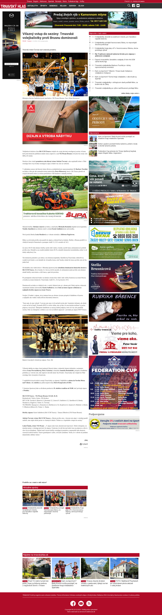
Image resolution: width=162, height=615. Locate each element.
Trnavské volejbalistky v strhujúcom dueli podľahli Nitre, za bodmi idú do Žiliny (116, 83)
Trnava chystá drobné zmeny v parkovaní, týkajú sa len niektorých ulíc (94, 583)
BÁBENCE (53, 6)
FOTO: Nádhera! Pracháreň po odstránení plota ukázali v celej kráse (124, 583)
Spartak (51, 1)
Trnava (29, 1)
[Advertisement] (41, 464)
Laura (142, 1)
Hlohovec (43, 1)
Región (35, 1)
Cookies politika (134, 595)
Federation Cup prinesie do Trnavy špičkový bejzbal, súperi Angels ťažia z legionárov (117, 152)
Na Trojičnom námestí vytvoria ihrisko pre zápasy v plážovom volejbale (115, 55)
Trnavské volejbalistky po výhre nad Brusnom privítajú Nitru (116, 88)
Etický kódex (92, 595)
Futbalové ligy (73, 1)
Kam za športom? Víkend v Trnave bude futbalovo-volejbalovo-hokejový (114, 72)
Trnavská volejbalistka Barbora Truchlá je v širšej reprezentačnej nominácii (113, 66)
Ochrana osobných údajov (78, 595)
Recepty (58, 1)
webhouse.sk (90, 612)
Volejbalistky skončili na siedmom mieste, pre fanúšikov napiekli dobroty (32, 510)
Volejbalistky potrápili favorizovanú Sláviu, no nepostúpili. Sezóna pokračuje (54, 510)
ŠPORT (24, 41)
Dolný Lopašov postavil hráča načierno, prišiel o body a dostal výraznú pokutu (117, 145)
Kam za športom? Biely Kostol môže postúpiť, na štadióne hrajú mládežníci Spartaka (116, 137)
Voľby (82, 1)
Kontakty (111, 595)
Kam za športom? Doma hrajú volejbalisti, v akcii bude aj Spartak (115, 78)
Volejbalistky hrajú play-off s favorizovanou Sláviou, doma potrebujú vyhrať (75, 510)
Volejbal (29, 41)
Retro (65, 1)
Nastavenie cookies (121, 595)
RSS (105, 595)
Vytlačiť (84, 444)
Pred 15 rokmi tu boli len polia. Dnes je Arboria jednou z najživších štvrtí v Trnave (35, 583)
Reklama (100, 595)
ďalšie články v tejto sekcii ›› (130, 93)
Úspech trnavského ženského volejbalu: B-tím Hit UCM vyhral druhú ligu (115, 61)
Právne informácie (63, 595)
